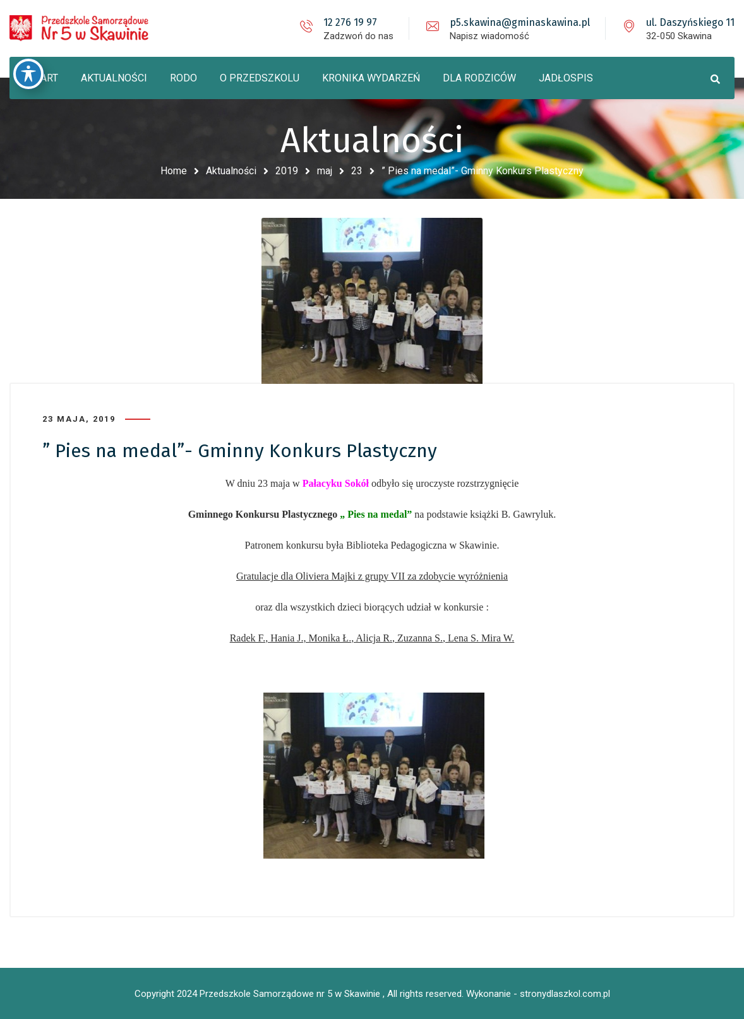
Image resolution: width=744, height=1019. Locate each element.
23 (357, 171)
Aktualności (231, 171)
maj (324, 171)
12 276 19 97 (350, 22)
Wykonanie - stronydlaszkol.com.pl (538, 993)
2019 (286, 171)
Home (173, 171)
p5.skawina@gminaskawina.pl (520, 22)
